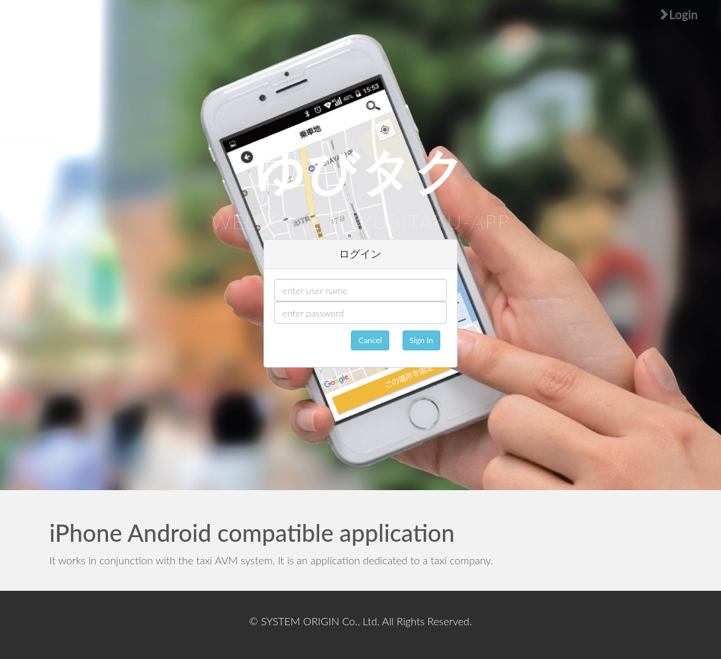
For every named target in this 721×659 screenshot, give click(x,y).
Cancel (369, 340)
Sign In (421, 340)
